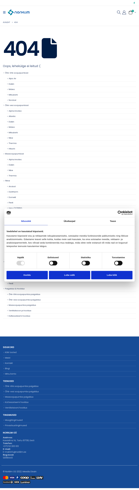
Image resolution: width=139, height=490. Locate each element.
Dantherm (13, 192)
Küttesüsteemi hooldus (19, 316)
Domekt (12, 197)
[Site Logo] (19, 12)
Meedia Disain (29, 473)
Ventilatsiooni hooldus (16, 409)
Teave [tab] (113, 221)
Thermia (13, 143)
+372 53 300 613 (11, 448)
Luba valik (69, 275)
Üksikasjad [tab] (69, 221)
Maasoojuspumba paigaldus (22, 305)
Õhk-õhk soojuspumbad (16, 73)
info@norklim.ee (18, 453)
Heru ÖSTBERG (15, 208)
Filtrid (7, 180)
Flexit (11, 202)
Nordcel (12, 100)
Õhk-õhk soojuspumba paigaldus (25, 294)
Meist (7, 358)
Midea (12, 89)
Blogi (7, 369)
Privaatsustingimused (16, 427)
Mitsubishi (13, 94)
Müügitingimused (14, 421)
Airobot (12, 186)
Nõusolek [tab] (26, 221)
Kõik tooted (11, 352)
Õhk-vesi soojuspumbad (17, 105)
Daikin (11, 84)
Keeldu (27, 275)
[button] (5, 12)
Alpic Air (12, 78)
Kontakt (9, 363)
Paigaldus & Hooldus (15, 288)
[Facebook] (134, 3)
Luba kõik (112, 275)
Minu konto (10, 374)
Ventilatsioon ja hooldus (20, 310)
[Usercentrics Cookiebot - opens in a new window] (119, 213)
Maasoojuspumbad (14, 154)
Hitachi (12, 148)
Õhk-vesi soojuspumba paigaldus (25, 299)
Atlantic (12, 116)
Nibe (11, 138)
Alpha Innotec (15, 111)
